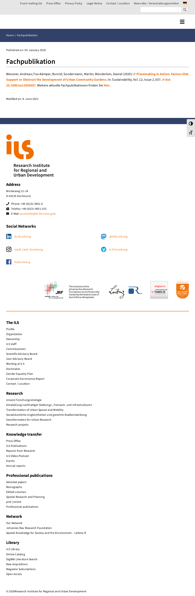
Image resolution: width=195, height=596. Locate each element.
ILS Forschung (118, 250)
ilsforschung (22, 262)
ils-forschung (22, 237)
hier (107, 85)
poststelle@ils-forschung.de (38, 214)
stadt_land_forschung (28, 250)
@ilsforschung (118, 237)
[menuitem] (185, 3)
